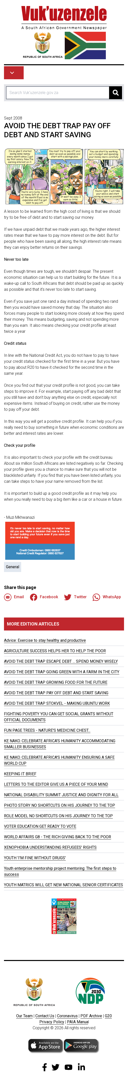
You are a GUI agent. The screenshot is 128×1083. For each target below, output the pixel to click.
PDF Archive (91, 1016)
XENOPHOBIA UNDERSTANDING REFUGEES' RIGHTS (50, 847)
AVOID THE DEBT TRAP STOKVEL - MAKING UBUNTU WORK (57, 703)
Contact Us (44, 1016)
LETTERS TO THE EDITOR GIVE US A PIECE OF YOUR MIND (56, 784)
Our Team (24, 1016)
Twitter (75, 597)
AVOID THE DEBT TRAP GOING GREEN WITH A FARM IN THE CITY (61, 672)
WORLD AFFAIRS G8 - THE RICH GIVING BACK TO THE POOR (57, 836)
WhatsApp (107, 597)
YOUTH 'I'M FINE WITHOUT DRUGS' (35, 858)
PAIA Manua (77, 1022)
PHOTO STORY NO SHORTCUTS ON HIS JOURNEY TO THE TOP (59, 805)
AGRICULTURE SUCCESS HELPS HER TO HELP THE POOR (55, 650)
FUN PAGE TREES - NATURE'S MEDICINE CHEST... (47, 730)
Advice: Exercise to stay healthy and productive (45, 640)
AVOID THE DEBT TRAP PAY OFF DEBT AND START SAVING (56, 692)
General (12, 566)
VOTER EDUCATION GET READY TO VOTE (40, 826)
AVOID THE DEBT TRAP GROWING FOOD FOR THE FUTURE (55, 682)
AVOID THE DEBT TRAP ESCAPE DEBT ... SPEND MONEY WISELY (61, 661)
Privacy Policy (51, 1022)
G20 (108, 1016)
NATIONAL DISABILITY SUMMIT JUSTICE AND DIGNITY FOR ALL (61, 794)
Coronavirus (67, 1016)
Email (14, 597)
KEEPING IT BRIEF (20, 774)
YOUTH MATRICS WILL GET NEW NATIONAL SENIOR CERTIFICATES (63, 884)
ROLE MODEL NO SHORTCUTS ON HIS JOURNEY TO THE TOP (58, 816)
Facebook (44, 597)
